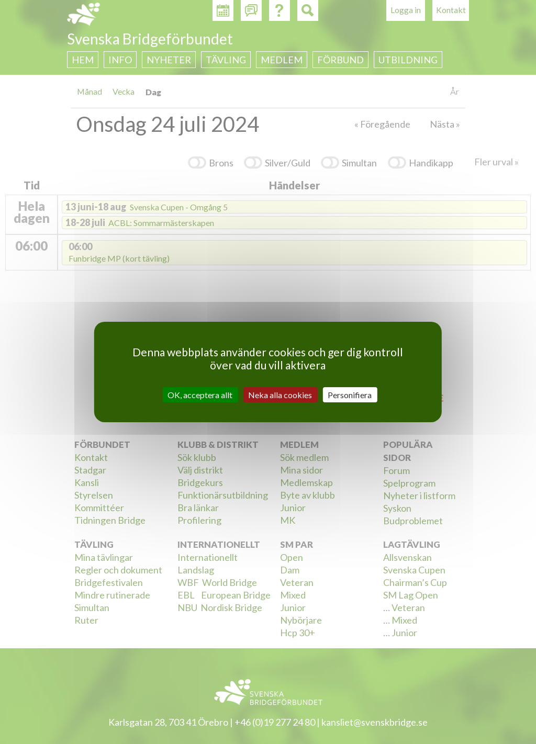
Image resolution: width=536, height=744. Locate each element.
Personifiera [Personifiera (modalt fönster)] (350, 395)
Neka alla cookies (280, 395)
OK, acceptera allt (200, 395)
